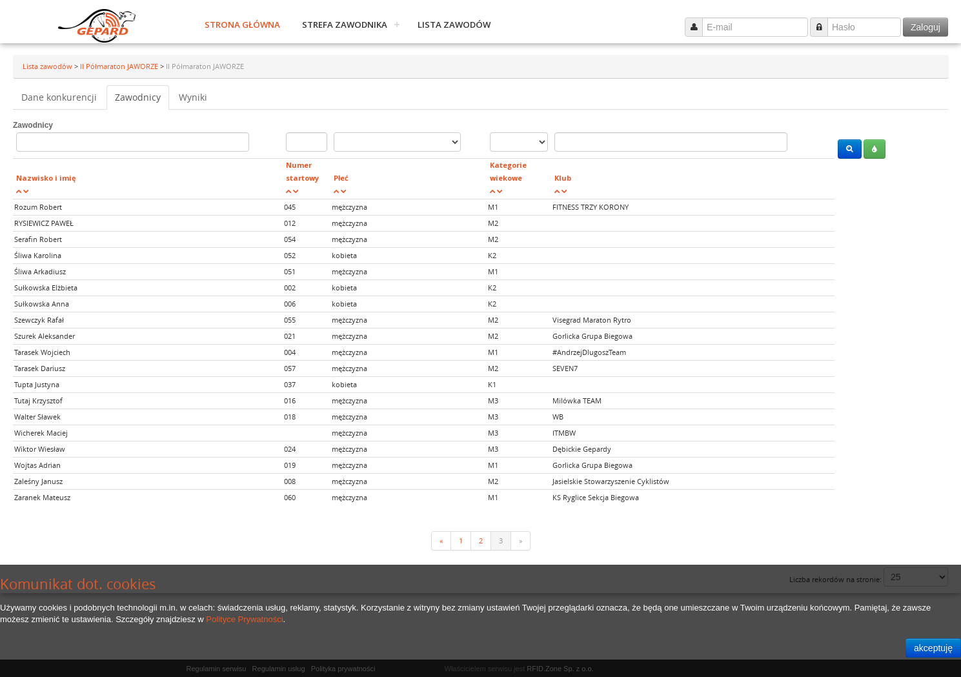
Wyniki (193, 97)
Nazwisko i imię (46, 178)
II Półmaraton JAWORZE (120, 66)
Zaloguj (925, 27)
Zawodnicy (138, 97)
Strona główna (242, 24)
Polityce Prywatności (244, 619)
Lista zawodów (454, 24)
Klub (562, 178)
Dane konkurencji (59, 97)
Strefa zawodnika (344, 24)
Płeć (341, 178)
